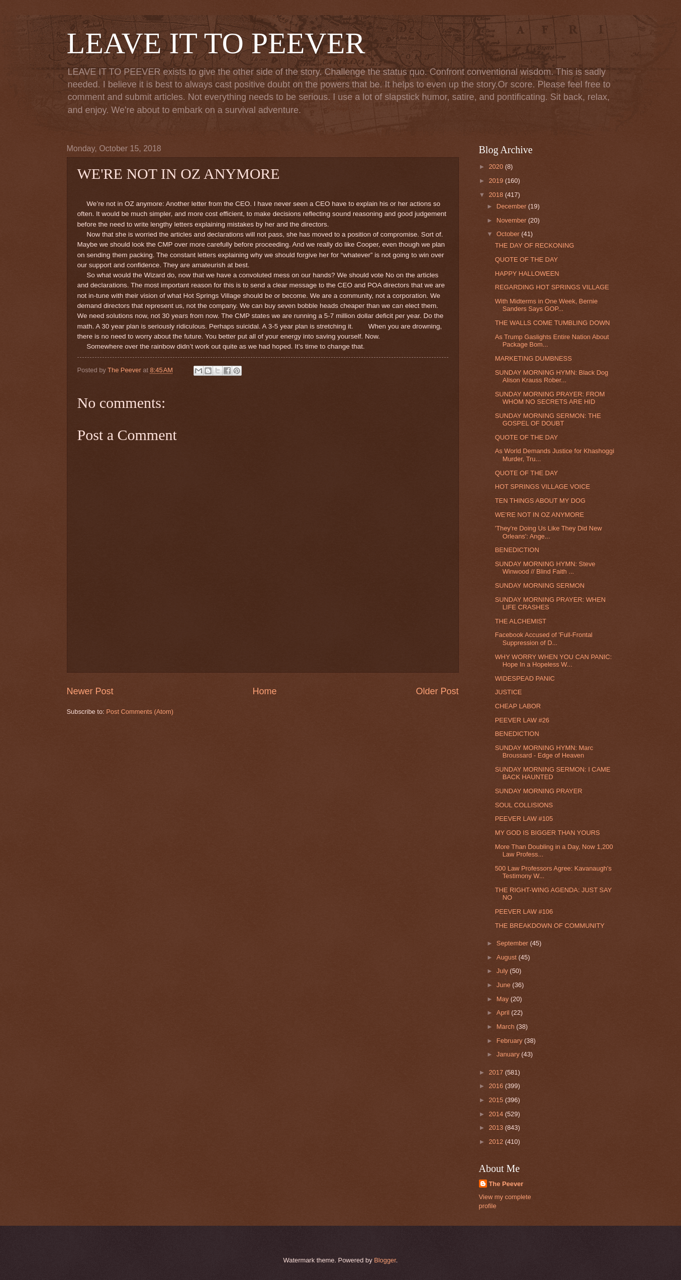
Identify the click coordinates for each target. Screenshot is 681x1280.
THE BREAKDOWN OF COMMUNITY (550, 925)
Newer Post (90, 691)
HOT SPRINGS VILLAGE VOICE (542, 486)
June (505, 985)
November (512, 220)
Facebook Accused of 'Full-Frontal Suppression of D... (544, 638)
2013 (497, 1127)
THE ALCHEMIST (520, 621)
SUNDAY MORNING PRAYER (538, 791)
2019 (497, 180)
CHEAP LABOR (518, 706)
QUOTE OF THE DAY (526, 259)
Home (264, 691)
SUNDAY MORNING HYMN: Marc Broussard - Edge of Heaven (544, 751)
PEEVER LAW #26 (522, 720)
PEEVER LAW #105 (524, 818)
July (503, 971)
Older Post (437, 691)
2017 (497, 1072)
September (513, 943)
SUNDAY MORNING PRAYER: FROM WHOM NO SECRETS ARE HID (550, 397)
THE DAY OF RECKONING (534, 245)
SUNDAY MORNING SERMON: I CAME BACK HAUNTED (553, 773)
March (506, 1026)
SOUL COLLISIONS (524, 805)
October (509, 234)
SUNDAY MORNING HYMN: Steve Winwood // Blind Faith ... (545, 567)
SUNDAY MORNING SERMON (540, 585)
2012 (497, 1141)
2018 (497, 194)
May (504, 999)
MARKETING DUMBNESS (533, 358)
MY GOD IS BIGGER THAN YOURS (547, 832)
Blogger (385, 1260)
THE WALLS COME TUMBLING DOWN (552, 323)
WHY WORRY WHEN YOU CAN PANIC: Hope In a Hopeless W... (553, 660)
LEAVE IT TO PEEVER (216, 43)
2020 (497, 166)
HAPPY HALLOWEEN (527, 273)
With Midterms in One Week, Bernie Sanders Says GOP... (546, 304)
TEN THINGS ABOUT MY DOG (540, 500)
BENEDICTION (517, 550)
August (508, 957)
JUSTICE (508, 692)
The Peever (506, 1184)
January (509, 1054)
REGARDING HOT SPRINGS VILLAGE (552, 287)
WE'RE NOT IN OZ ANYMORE (539, 514)
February (510, 1040)
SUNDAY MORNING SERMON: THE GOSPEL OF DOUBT (548, 419)
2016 (497, 1086)
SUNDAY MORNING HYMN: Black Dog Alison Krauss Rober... (552, 376)
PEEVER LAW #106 (524, 911)
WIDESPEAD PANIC (525, 678)
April (504, 1012)
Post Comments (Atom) (139, 711)
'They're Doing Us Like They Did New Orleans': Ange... (548, 532)
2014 (497, 1114)
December (512, 206)
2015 (497, 1100)
